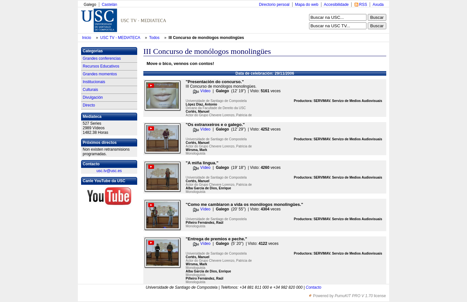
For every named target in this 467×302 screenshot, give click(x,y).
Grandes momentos (100, 74)
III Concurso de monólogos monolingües (206, 37)
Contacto (313, 287)
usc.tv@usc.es (109, 171)
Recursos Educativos (101, 66)
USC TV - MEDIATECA (120, 37)
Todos (155, 37)
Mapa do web (306, 4)
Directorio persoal (274, 4)
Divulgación (93, 97)
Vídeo (205, 91)
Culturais (90, 89)
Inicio (87, 37)
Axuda (378, 4)
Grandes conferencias (102, 58)
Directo (89, 105)
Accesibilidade (336, 4)
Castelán (109, 4)
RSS (363, 4)
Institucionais (94, 82)
